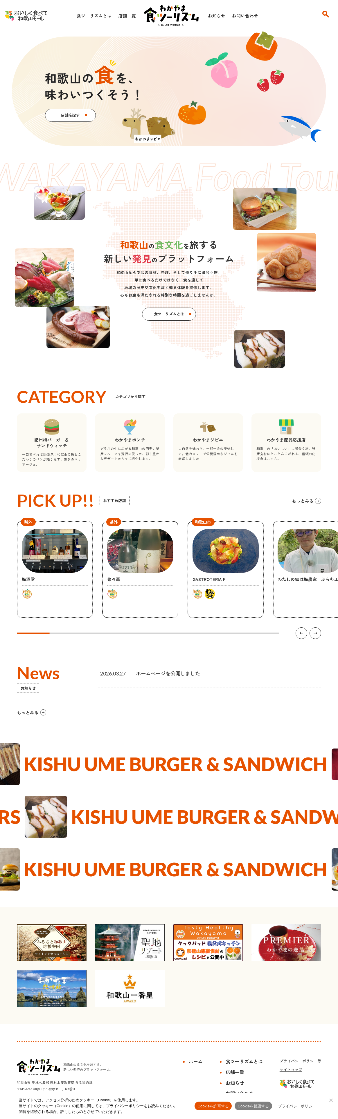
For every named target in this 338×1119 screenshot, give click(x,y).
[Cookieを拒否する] (331, 1100)
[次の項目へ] (315, 633)
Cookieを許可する (213, 1106)
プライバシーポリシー (297, 1106)
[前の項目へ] (301, 633)
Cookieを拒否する (253, 1106)
